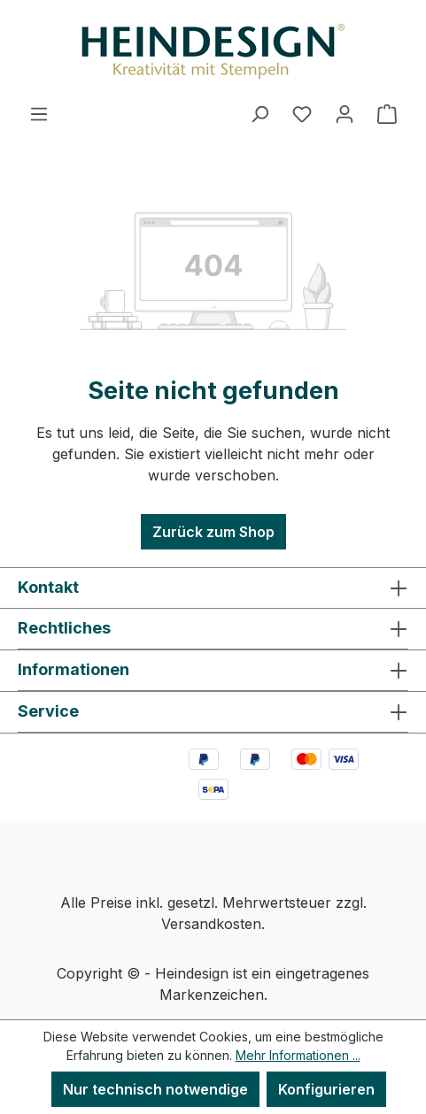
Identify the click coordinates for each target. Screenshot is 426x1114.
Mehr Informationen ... (298, 1055)
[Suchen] (259, 113)
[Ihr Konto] (344, 113)
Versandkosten (211, 924)
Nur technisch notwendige (155, 1089)
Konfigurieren (326, 1089)
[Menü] (39, 113)
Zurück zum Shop (213, 532)
